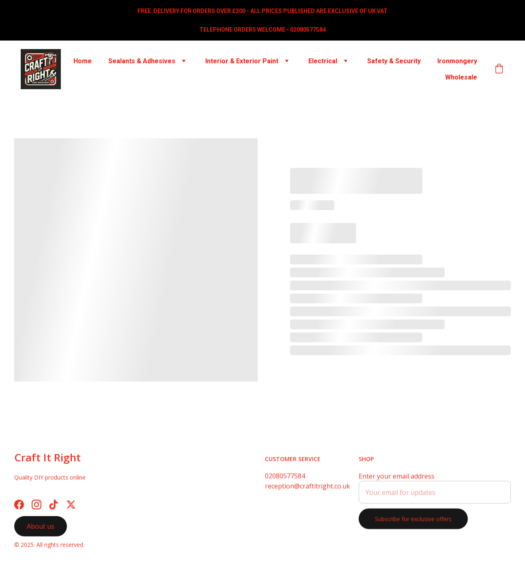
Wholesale (461, 77)
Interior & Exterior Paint (241, 61)
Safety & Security (394, 61)
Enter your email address (397, 480)
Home (82, 61)
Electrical (322, 61)
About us (40, 527)
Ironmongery (457, 61)
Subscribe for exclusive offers (413, 524)
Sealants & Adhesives (141, 61)
